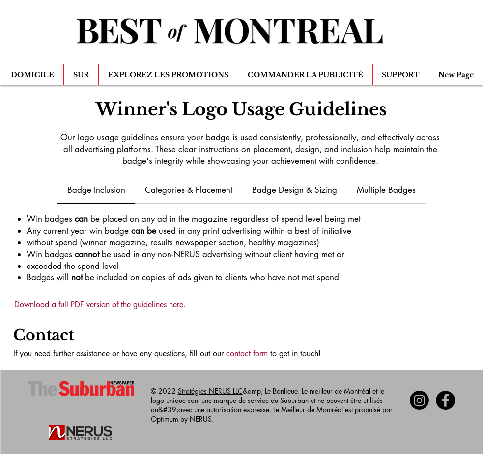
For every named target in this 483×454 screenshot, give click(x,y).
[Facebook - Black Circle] (445, 400)
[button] (80, 74)
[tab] (96, 190)
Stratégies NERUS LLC (210, 391)
